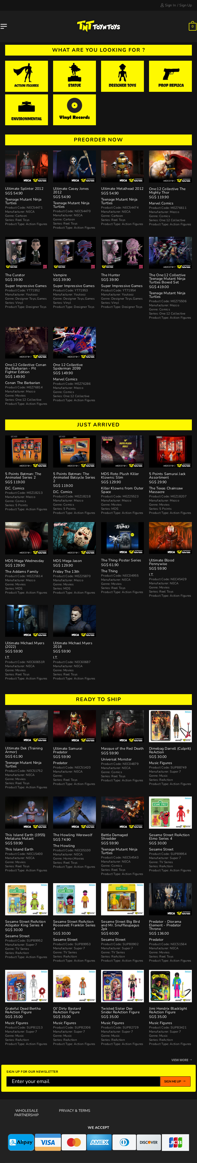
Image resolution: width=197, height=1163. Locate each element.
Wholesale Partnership (26, 1112)
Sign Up (185, 5)
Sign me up (175, 1081)
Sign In (168, 5)
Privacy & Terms (74, 1110)
